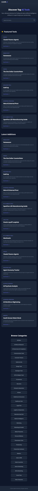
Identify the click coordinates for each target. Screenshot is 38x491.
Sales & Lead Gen (19, 462)
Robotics (19, 453)
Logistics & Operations (19, 410)
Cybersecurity (19, 362)
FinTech (19, 392)
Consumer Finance (19, 357)
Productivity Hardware (19, 449)
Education (19, 383)
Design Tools (19, 366)
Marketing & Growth (19, 427)
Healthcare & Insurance (19, 397)
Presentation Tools (19, 440)
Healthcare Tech (19, 401)
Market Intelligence (18, 418)
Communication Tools (19, 353)
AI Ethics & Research (19, 344)
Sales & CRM (19, 457)
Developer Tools (19, 370)
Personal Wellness (19, 436)
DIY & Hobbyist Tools (19, 375)
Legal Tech (19, 405)
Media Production (19, 431)
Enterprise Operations (19, 388)
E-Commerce (19, 379)
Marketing (19, 423)
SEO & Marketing (19, 471)
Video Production (19, 479)
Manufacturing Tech (19, 414)
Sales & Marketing (19, 466)
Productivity (19, 444)
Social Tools (19, 475)
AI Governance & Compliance (19, 349)
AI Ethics (19, 340)
